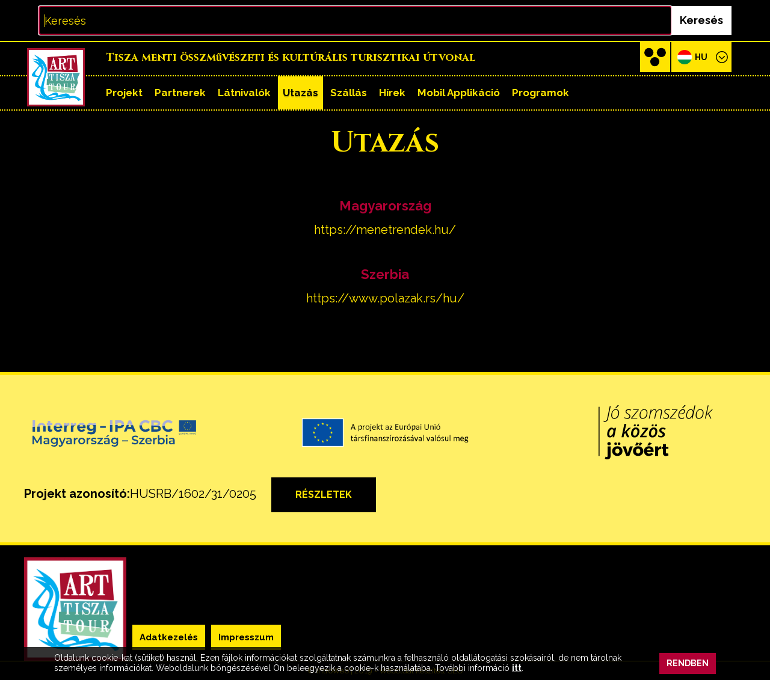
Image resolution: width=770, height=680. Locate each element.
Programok (540, 93)
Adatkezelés (169, 637)
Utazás (300, 93)
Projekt (124, 93)
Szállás (348, 93)
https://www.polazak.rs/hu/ (385, 298)
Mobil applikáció (458, 93)
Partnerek (180, 93)
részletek (323, 494)
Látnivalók (244, 93)
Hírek (392, 93)
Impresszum (246, 637)
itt (517, 668)
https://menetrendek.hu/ (385, 229)
